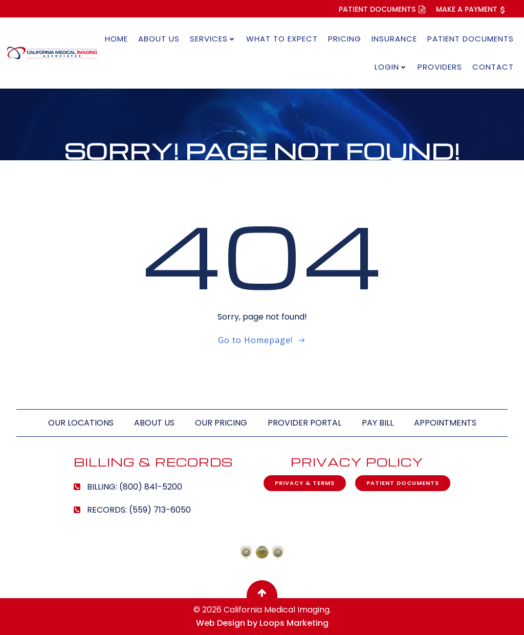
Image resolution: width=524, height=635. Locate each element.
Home (116, 38)
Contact (493, 66)
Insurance (394, 38)
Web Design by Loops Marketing (262, 623)
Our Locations (81, 423)
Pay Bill (378, 423)
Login (391, 66)
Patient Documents (470, 38)
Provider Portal (304, 423)
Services (213, 38)
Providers (440, 66)
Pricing (344, 38)
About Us (159, 38)
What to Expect (282, 38)
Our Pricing (221, 423)
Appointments (445, 423)
